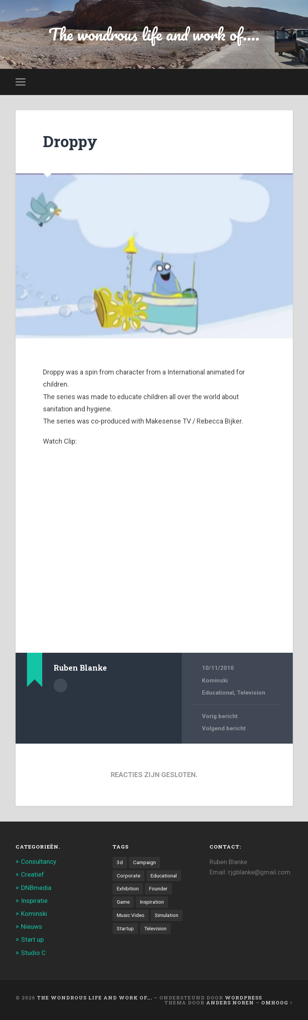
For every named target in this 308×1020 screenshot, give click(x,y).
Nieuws (31, 926)
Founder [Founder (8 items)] (158, 888)
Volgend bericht (224, 728)
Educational (218, 692)
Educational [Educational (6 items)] (164, 875)
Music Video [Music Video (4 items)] (130, 915)
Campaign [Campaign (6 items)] (144, 862)
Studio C (33, 953)
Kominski (215, 680)
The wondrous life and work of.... (154, 34)
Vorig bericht (220, 716)
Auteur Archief (60, 685)
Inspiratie (34, 900)
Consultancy (38, 861)
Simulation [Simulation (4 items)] (166, 915)
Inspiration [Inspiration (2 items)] (152, 902)
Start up (32, 939)
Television (251, 692)
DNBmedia (36, 888)
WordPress (243, 998)
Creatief (32, 874)
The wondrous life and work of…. (94, 998)
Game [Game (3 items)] (123, 902)
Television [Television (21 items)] (155, 928)
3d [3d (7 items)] (120, 862)
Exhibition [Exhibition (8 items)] (128, 888)
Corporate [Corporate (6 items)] (128, 875)
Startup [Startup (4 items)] (125, 928)
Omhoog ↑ (276, 1002)
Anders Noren (230, 1002)
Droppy (70, 141)
